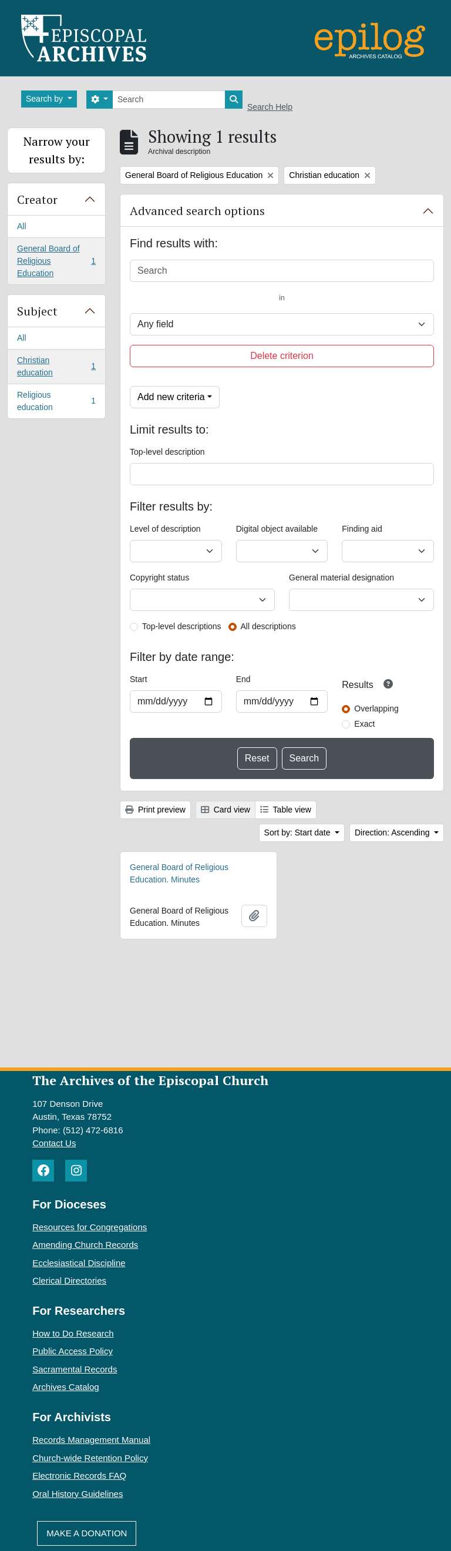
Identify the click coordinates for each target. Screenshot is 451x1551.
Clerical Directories (69, 1280)
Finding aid (362, 528)
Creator (37, 199)
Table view (285, 809)
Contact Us (54, 1143)
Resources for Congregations (89, 1227)
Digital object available (277, 528)
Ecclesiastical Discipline (78, 1263)
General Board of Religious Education (56, 261)
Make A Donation (86, 1533)
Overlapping (376, 708)
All (21, 226)
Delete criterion (282, 356)
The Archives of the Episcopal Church (150, 1080)
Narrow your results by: (56, 150)
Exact (364, 723)
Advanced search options (197, 211)
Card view (225, 809)
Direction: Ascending (393, 832)
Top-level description (167, 451)
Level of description (165, 528)
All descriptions (268, 626)
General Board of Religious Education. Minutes (179, 873)
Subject (37, 311)
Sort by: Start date (298, 832)
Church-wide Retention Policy (90, 1458)
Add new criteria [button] (171, 397)
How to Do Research (72, 1333)
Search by (45, 98)
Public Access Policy (72, 1351)
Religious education (56, 401)
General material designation (341, 577)
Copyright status (159, 577)
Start (138, 679)
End (243, 679)
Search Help (269, 107)
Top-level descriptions (181, 626)
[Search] (169, 99)
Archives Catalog (65, 1387)
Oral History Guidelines (77, 1494)
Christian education (56, 366)
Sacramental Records (74, 1369)
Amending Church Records (85, 1245)
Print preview (155, 809)
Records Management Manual (91, 1440)
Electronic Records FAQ (79, 1475)
